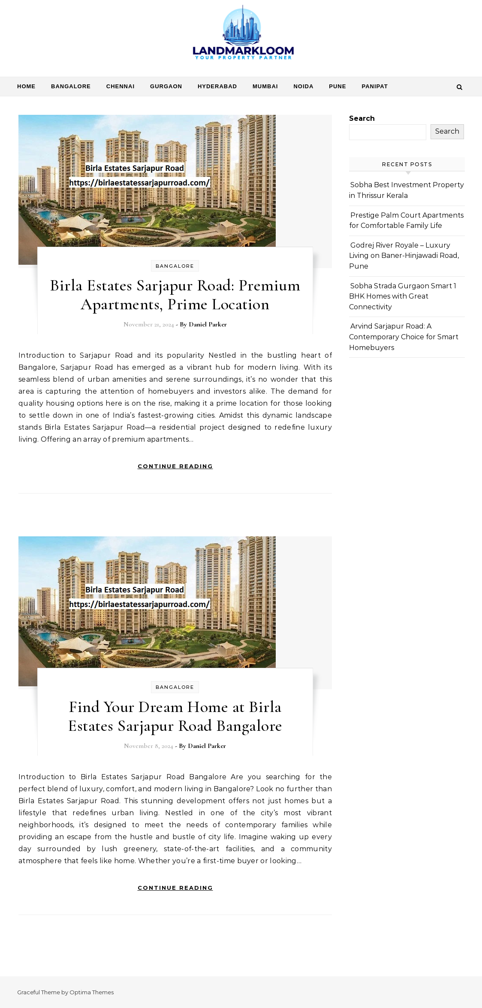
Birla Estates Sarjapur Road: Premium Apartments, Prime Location (175, 294)
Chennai (120, 86)
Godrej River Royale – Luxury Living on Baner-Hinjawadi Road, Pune (404, 255)
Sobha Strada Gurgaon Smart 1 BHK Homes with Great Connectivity (402, 296)
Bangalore (71, 86)
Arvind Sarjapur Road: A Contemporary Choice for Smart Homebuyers (403, 336)
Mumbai (265, 86)
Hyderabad (217, 86)
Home (26, 86)
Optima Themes (91, 992)
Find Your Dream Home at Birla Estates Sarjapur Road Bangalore (175, 716)
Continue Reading (175, 466)
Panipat (375, 86)
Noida (303, 86)
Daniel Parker (208, 324)
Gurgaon (166, 86)
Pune (337, 86)
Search (362, 118)
